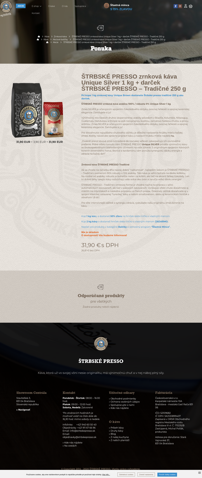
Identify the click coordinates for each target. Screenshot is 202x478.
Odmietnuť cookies (126, 475)
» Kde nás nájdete (119, 408)
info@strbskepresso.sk (82, 431)
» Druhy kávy (116, 431)
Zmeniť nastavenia (146, 475)
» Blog (112, 434)
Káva (47, 36)
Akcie (55, 42)
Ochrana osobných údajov (125, 401)
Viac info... (106, 475)
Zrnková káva (60, 36)
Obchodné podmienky (123, 398)
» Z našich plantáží (119, 440)
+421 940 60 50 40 (86, 424)
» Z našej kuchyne (119, 437)
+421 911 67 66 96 (86, 427)
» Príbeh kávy (116, 427)
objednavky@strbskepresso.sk (79, 437)
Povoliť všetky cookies (167, 475)
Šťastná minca (119, 5)
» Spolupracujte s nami (121, 405)
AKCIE (21, 6)
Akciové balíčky (60, 39)
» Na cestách (70, 445)
